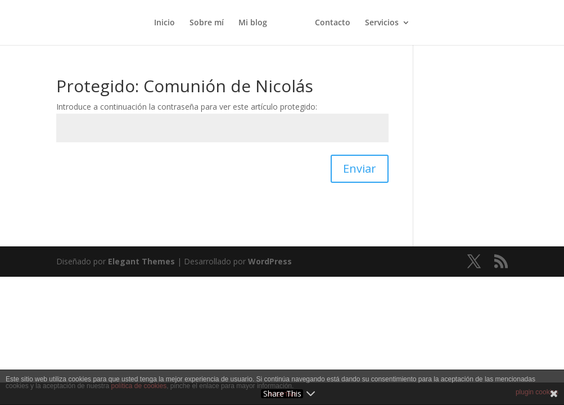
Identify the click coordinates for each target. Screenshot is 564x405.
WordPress (270, 261)
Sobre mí (206, 23)
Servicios (382, 23)
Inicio (164, 23)
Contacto (332, 23)
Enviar (359, 168)
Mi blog (252, 23)
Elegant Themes (141, 261)
